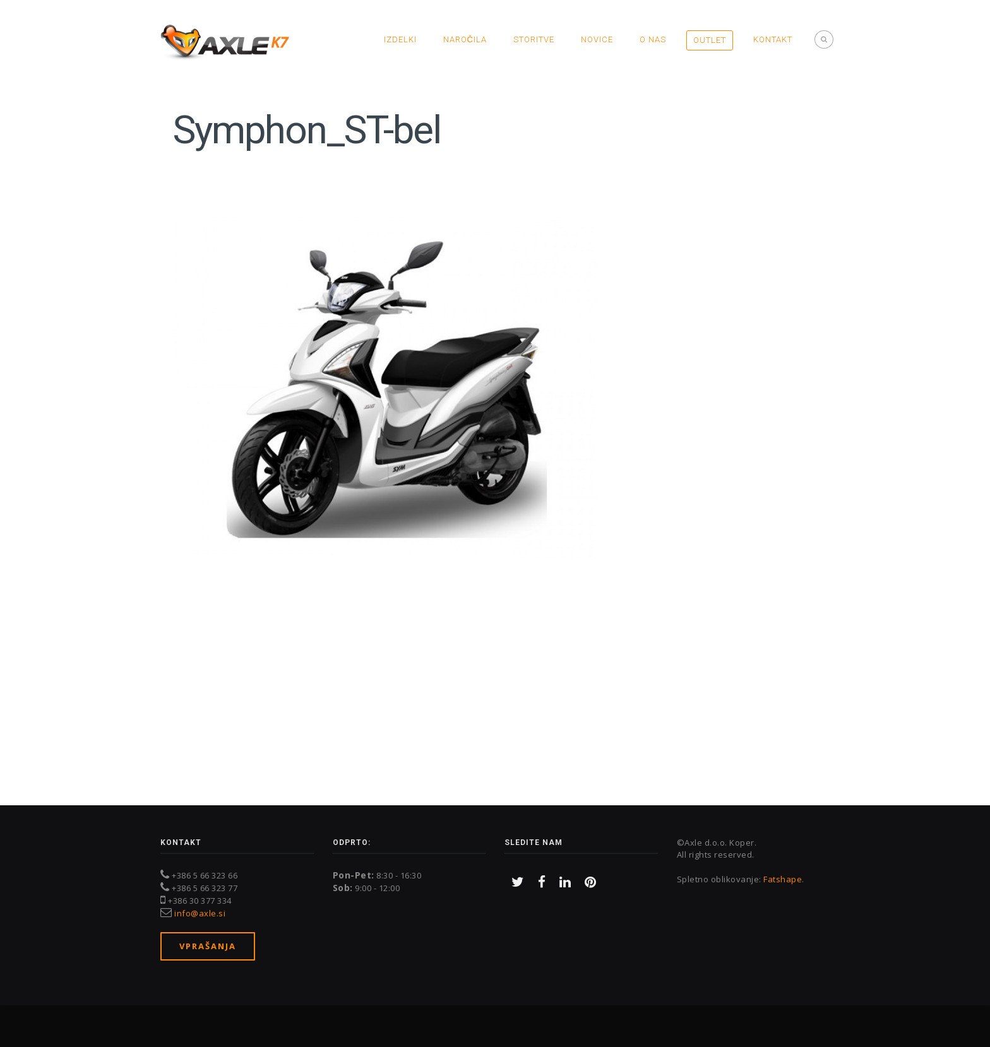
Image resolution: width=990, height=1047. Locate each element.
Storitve (533, 39)
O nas (653, 39)
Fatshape (782, 879)
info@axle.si (199, 913)
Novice (597, 39)
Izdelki (400, 39)
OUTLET (709, 40)
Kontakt (772, 39)
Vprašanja (207, 946)
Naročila (465, 39)
